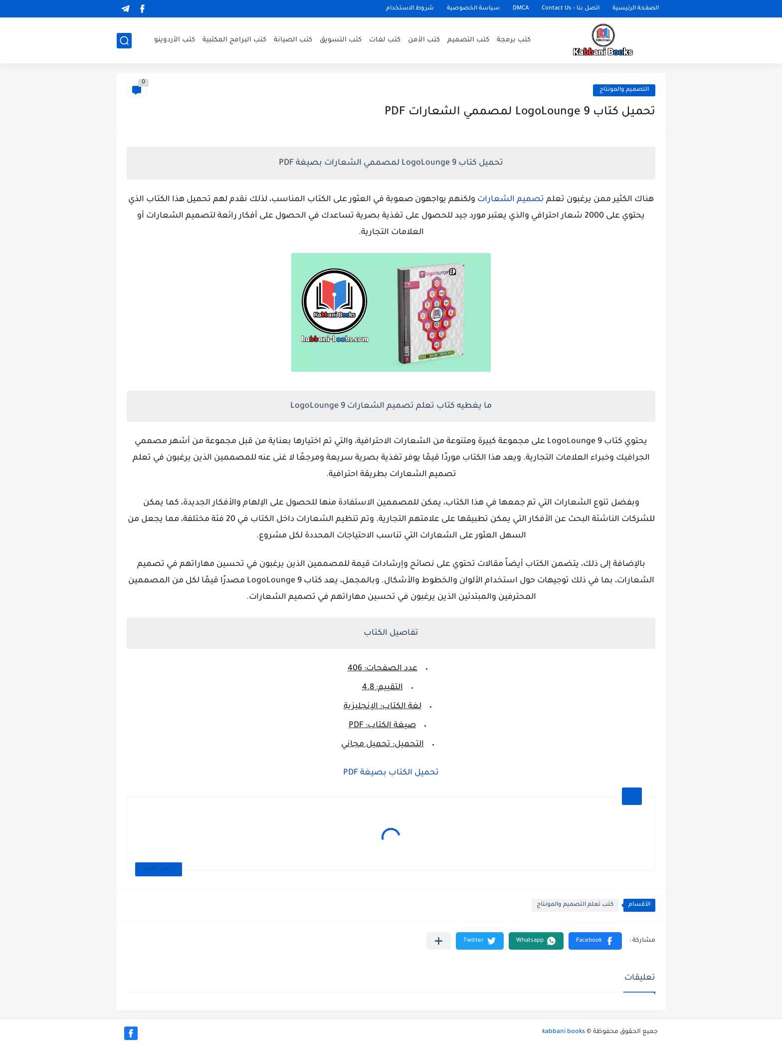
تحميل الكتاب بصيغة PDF (391, 773)
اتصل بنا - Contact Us (570, 8)
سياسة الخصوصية (473, 8)
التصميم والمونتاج (624, 90)
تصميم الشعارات (510, 199)
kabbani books (563, 1032)
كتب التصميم (468, 40)
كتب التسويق (341, 40)
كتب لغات (384, 40)
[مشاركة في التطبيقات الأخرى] (438, 941)
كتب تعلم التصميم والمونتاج (575, 905)
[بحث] (124, 40)
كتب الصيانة (293, 40)
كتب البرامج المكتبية (234, 40)
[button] (595, 941)
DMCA (521, 8)
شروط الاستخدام (410, 8)
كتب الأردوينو (174, 40)
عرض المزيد (159, 869)
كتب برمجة (514, 40)
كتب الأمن (424, 40)
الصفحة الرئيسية (635, 8)
